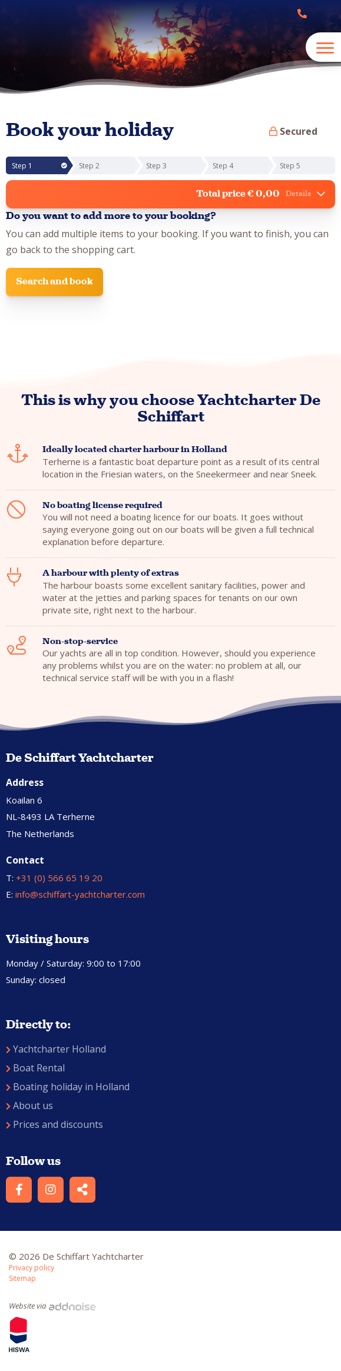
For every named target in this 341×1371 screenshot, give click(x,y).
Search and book (54, 281)
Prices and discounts (54, 1124)
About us (29, 1105)
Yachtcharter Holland (56, 1049)
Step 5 (290, 166)
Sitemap (22, 1278)
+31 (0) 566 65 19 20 (59, 878)
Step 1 (39, 166)
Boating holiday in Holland (68, 1086)
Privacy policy (31, 1268)
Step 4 (223, 166)
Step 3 (156, 166)
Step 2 (89, 166)
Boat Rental (35, 1067)
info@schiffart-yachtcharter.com (80, 894)
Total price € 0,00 (260, 193)
